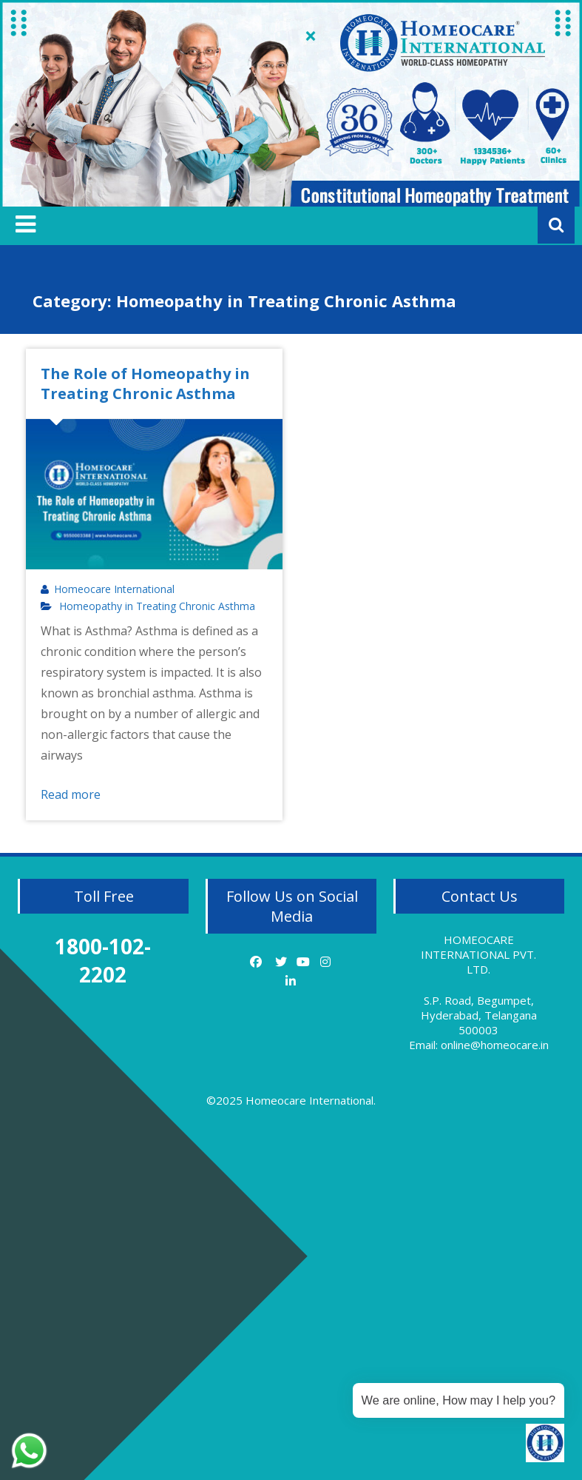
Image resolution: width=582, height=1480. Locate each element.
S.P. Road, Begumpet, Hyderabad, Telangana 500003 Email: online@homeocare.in (479, 1022)
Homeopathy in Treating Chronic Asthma (157, 606)
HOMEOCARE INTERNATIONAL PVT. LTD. (478, 954)
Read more (71, 794)
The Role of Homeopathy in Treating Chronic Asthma (145, 384)
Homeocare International (114, 589)
